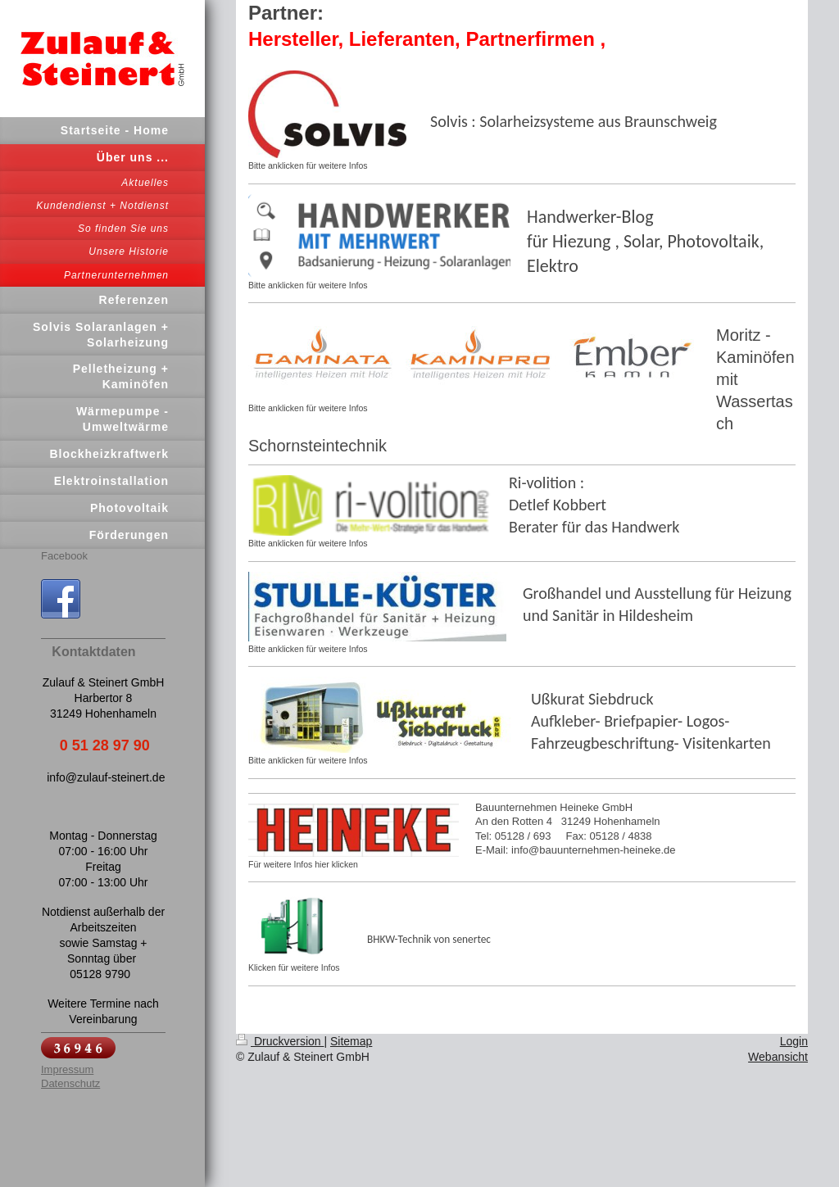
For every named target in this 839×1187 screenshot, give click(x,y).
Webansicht (778, 1056)
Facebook (64, 556)
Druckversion (280, 1041)
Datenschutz (70, 1083)
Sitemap (351, 1041)
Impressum (67, 1069)
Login (794, 1041)
